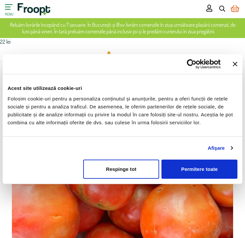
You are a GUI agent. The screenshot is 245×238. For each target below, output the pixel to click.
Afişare (216, 148)
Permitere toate (199, 169)
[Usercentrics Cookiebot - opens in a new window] (192, 64)
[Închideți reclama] (235, 64)
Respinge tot (121, 169)
